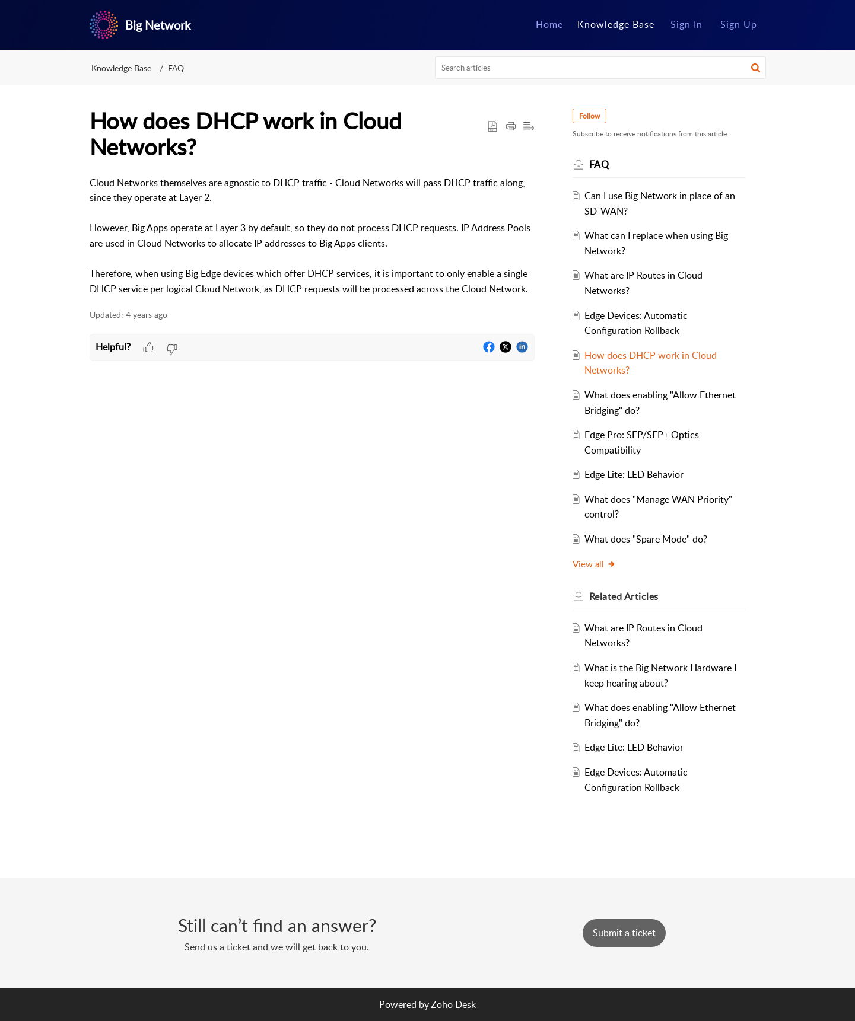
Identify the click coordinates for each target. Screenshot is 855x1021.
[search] (600, 67)
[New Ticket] (624, 932)
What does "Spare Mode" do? (645, 538)
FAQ (176, 68)
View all (594, 564)
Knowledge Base (121, 68)
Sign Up (738, 24)
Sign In (686, 24)
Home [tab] (549, 24)
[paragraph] (312, 236)
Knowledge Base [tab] (615, 24)
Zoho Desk (453, 1004)
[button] (755, 67)
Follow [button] (589, 116)
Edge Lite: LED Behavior (634, 474)
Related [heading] (624, 596)
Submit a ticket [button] (624, 932)
